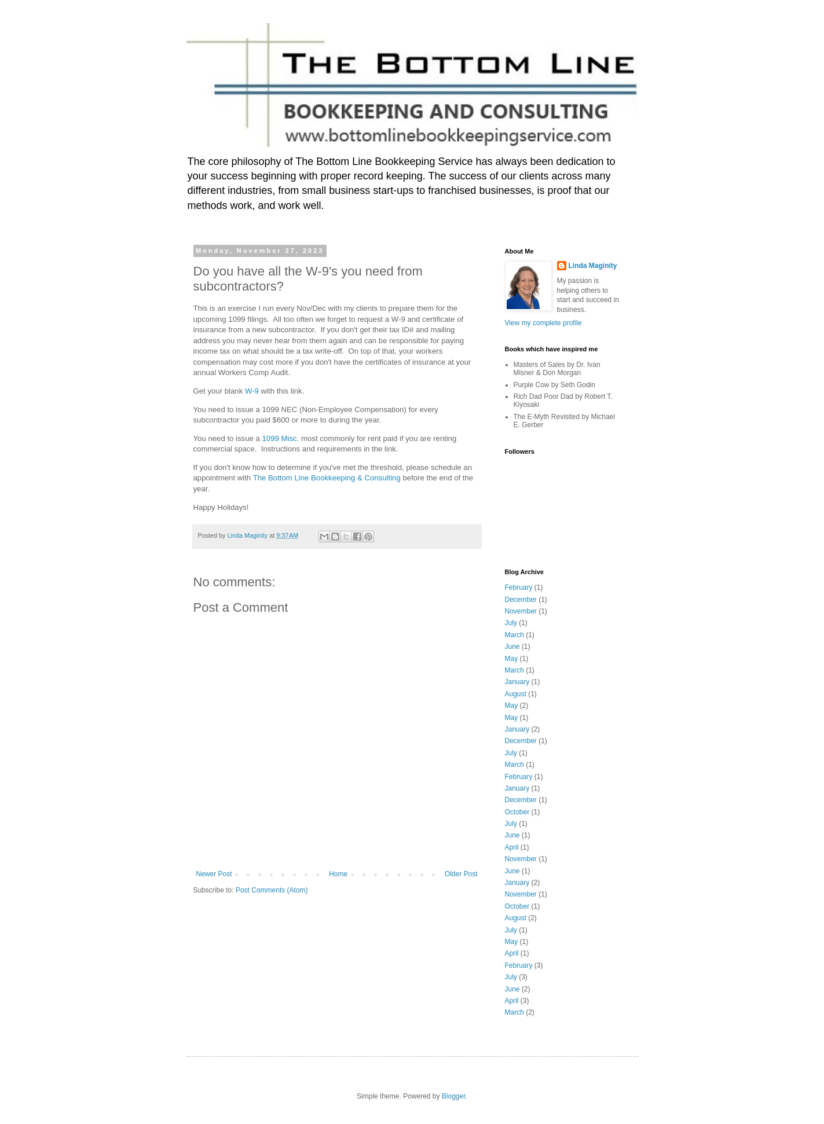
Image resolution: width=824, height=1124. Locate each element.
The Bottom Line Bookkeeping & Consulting (327, 477)
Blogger (454, 1096)
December (521, 600)
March (514, 635)
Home (338, 874)
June (512, 646)
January (517, 682)
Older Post (461, 874)
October (517, 812)
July (511, 623)
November (521, 611)
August (515, 694)
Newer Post (214, 874)
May (511, 659)
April (512, 847)
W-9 (252, 391)
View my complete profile (543, 323)
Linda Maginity (593, 266)
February (519, 587)
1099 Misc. (280, 438)
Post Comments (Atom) (272, 890)
